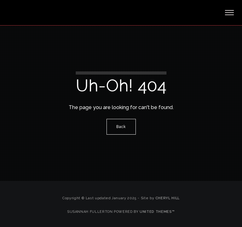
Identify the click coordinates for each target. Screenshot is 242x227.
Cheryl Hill (167, 198)
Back (121, 127)
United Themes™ (157, 212)
